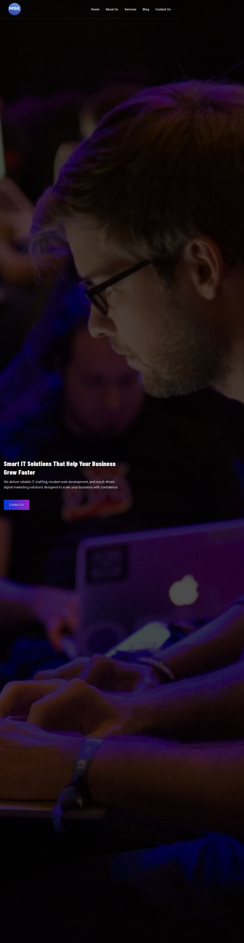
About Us (173, 9)
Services (192, 9)
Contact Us (224, 9)
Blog (207, 9)
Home (157, 9)
